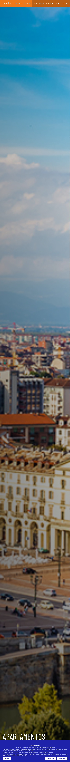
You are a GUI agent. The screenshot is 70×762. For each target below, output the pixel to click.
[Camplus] (7, 3)
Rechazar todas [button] (50, 758)
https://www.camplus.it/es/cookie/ (40, 754)
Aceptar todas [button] (62, 758)
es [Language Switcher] (57, 3)
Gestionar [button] (7, 758)
